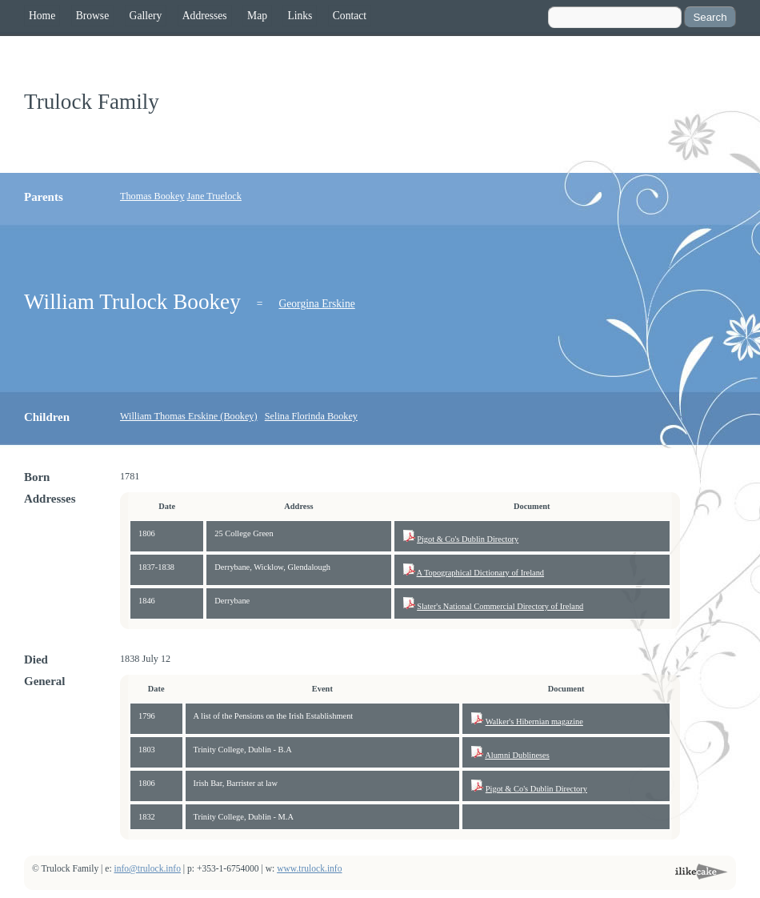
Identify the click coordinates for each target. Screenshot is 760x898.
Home (42, 16)
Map (257, 16)
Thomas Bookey (152, 196)
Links (299, 16)
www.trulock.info (309, 869)
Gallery (146, 16)
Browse (93, 16)
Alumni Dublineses (517, 755)
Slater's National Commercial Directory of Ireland (500, 606)
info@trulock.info (147, 869)
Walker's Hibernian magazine (534, 721)
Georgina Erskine (316, 304)
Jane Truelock (214, 196)
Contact (349, 16)
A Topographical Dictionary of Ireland (481, 572)
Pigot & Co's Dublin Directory (467, 539)
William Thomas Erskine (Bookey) (189, 416)
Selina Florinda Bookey (311, 416)
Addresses (204, 16)
